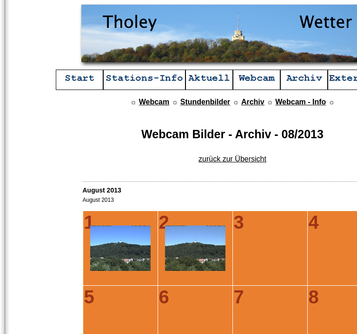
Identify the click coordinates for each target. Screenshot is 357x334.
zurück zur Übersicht (232, 159)
